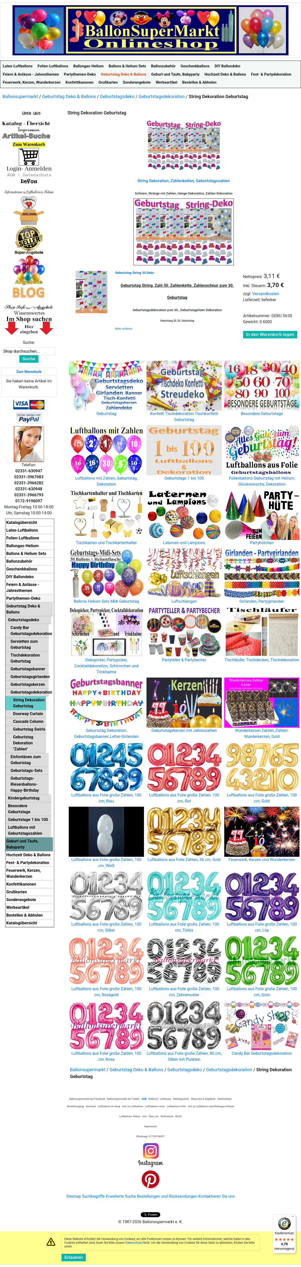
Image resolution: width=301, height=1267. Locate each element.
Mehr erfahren (123, 328)
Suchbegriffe (93, 1196)
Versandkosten (265, 293)
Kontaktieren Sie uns (216, 1196)
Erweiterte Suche (121, 1196)
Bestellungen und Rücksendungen (167, 1196)
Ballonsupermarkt (20, 96)
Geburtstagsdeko (117, 96)
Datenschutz (133, 1242)
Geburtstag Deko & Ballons (69, 96)
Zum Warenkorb (28, 372)
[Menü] (293, 1218)
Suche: (29, 342)
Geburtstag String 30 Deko (134, 273)
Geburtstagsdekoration (161, 96)
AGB (143, 1099)
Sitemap (73, 1196)
